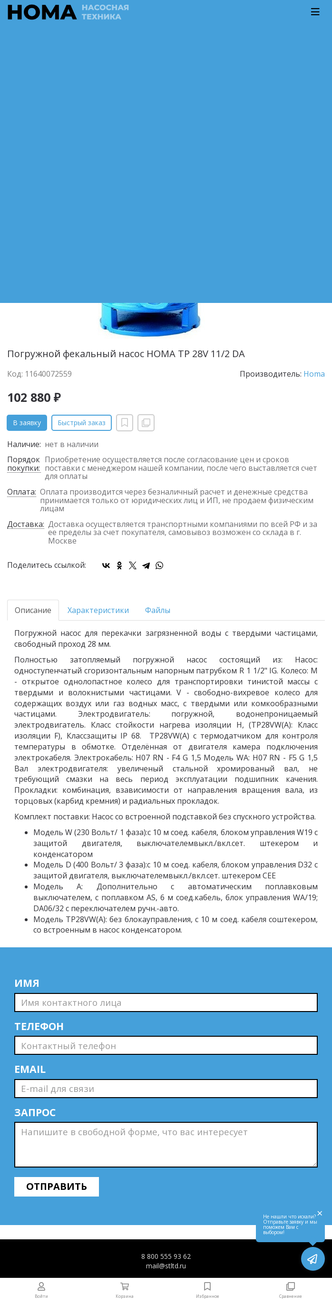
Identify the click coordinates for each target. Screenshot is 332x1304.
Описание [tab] (33, 610)
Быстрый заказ (82, 422)
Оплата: (21, 492)
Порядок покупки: (23, 464)
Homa (314, 374)
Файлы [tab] (157, 610)
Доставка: (25, 524)
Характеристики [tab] (98, 610)
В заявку (27, 422)
